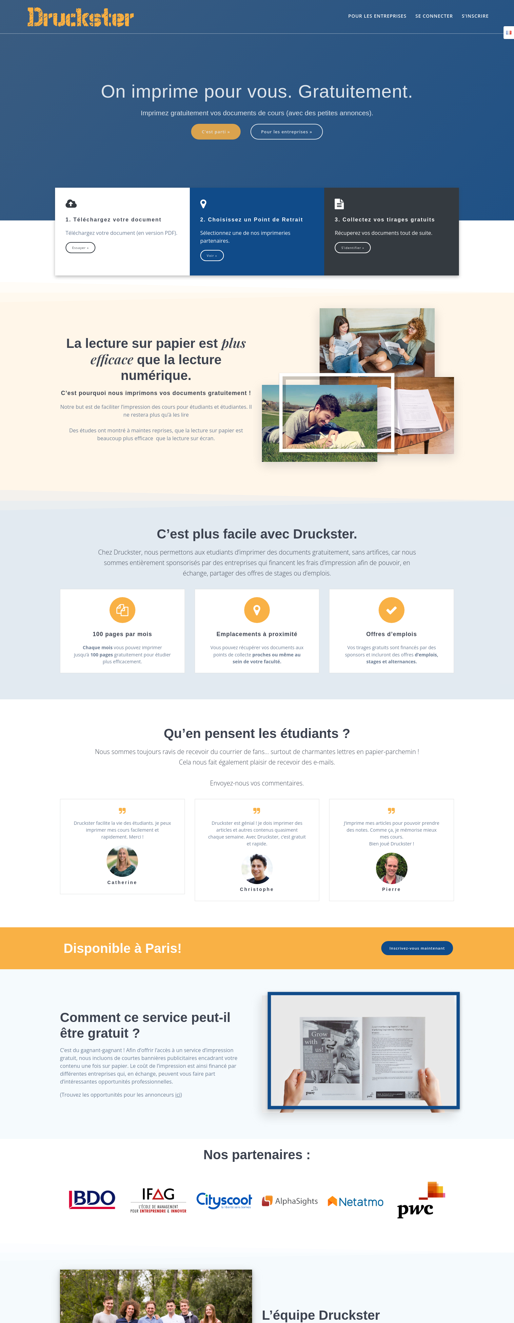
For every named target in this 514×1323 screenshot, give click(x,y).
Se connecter (434, 16)
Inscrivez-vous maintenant (415, 964)
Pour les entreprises (377, 16)
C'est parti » (214, 132)
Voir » (212, 256)
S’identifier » (354, 248)
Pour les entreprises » (288, 132)
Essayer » (81, 248)
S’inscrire (475, 16)
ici (178, 1110)
